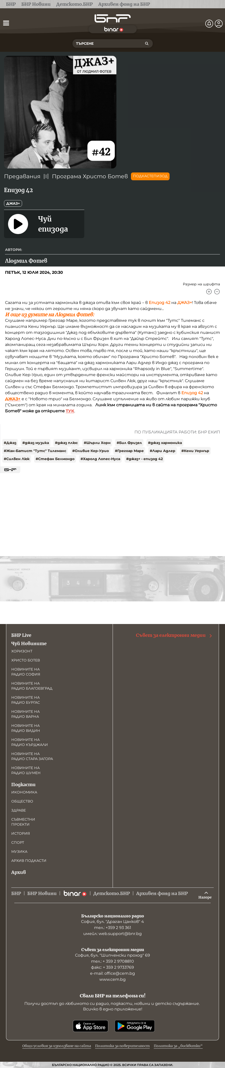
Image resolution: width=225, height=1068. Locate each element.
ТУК (70, 411)
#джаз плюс (66, 442)
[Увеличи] (209, 292)
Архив (18, 872)
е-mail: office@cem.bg (112, 973)
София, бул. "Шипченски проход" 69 (112, 955)
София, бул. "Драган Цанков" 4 (112, 921)
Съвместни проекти (23, 822)
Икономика (24, 792)
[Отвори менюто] (6, 23)
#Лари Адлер (162, 451)
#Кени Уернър (195, 451)
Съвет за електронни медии (174, 635)
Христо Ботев (25, 660)
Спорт (17, 842)
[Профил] (218, 23)
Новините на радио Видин (25, 728)
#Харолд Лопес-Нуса (100, 459)
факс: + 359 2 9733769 (112, 967)
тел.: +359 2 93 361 (112, 927)
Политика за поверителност (122, 1046)
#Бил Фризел (129, 442)
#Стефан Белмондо (55, 459)
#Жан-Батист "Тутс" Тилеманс (35, 451)
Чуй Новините (29, 643)
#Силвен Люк (17, 459)
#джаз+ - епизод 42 (144, 459)
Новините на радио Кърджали (29, 742)
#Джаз (10, 442)
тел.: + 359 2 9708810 (112, 961)
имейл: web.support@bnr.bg (112, 933)
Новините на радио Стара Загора (32, 756)
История (20, 833)
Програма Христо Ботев (90, 176)
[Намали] (217, 292)
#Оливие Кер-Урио (90, 451)
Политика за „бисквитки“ (178, 1046)
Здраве (18, 810)
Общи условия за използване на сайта (56, 1046)
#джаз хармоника (165, 442)
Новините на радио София (25, 672)
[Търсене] (147, 43)
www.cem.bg (112, 979)
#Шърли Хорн (97, 442)
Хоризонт (21, 651)
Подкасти (23, 784)
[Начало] (113, 18)
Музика (19, 851)
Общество (22, 801)
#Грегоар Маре (129, 451)
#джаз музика (35, 442)
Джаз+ (13, 203)
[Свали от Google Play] (135, 1026)
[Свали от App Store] (90, 1026)
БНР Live (21, 635)
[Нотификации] (209, 23)
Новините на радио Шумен (26, 770)
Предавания (22, 176)
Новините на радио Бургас (25, 700)
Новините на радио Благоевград (31, 686)
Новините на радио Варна (25, 714)
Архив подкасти (28, 860)
